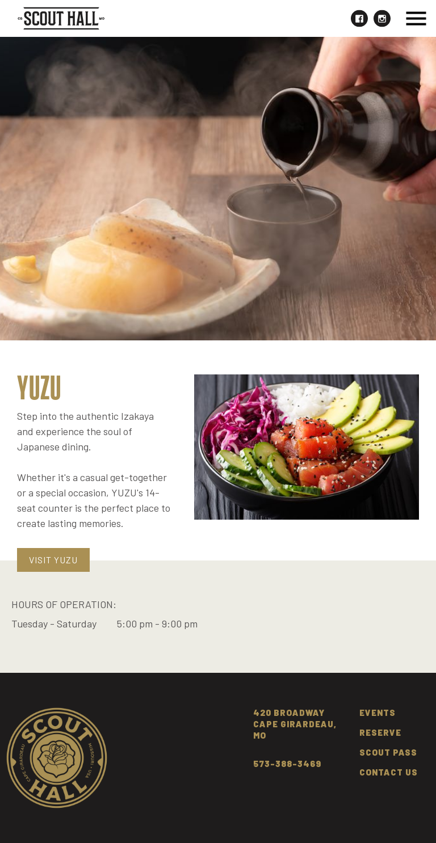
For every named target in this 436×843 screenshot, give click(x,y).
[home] (61, 18)
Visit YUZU (53, 559)
